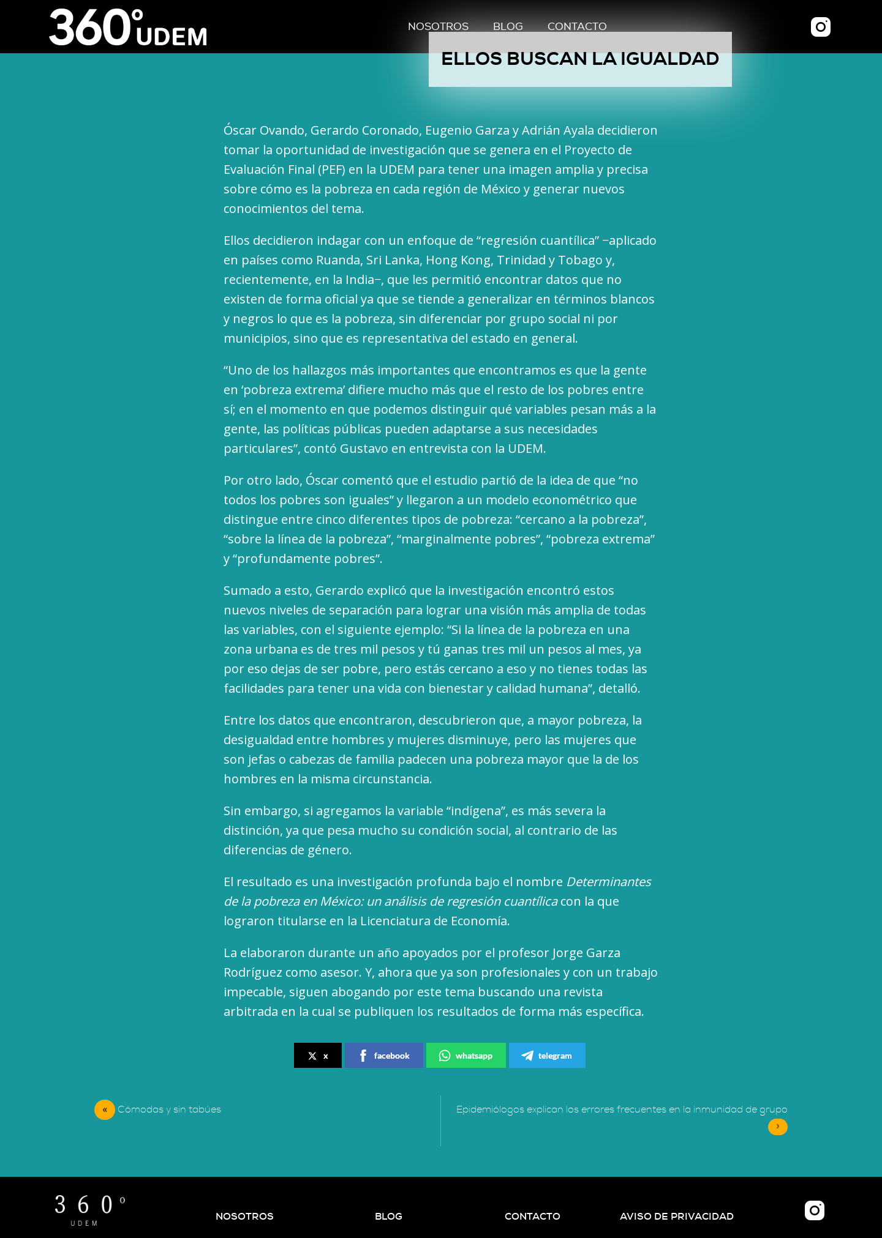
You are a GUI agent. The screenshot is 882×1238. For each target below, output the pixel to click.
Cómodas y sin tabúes (169, 1109)
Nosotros (438, 26)
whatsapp (465, 1056)
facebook (383, 1056)
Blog (508, 26)
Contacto (577, 26)
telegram (546, 1056)
